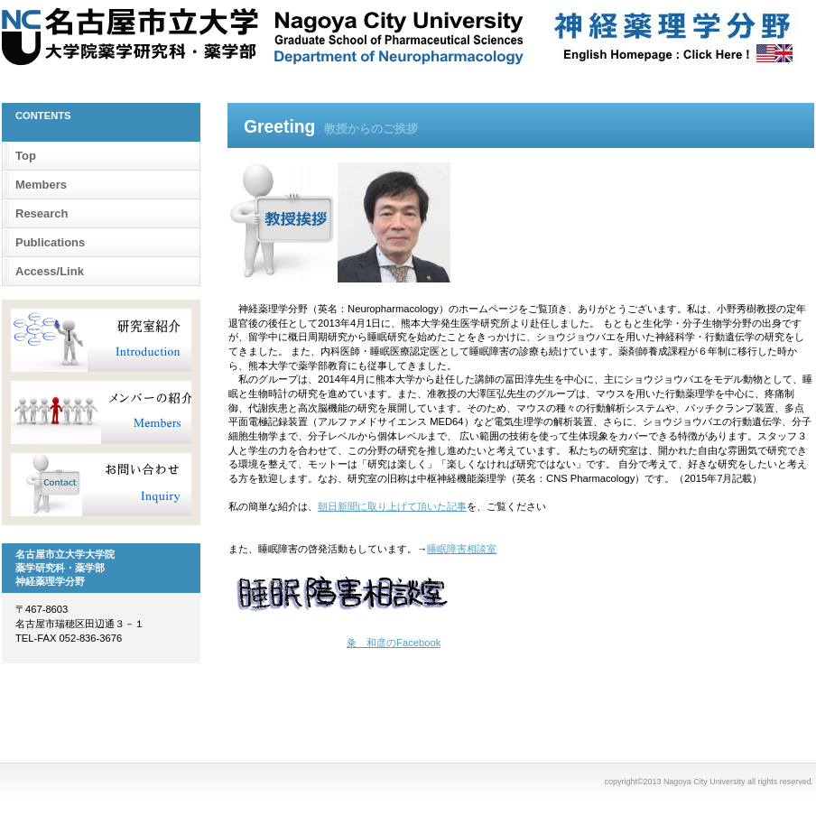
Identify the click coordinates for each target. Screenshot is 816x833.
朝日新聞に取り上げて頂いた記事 (392, 506)
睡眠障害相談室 (461, 548)
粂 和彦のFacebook (393, 642)
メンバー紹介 (101, 412)
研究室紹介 (101, 340)
